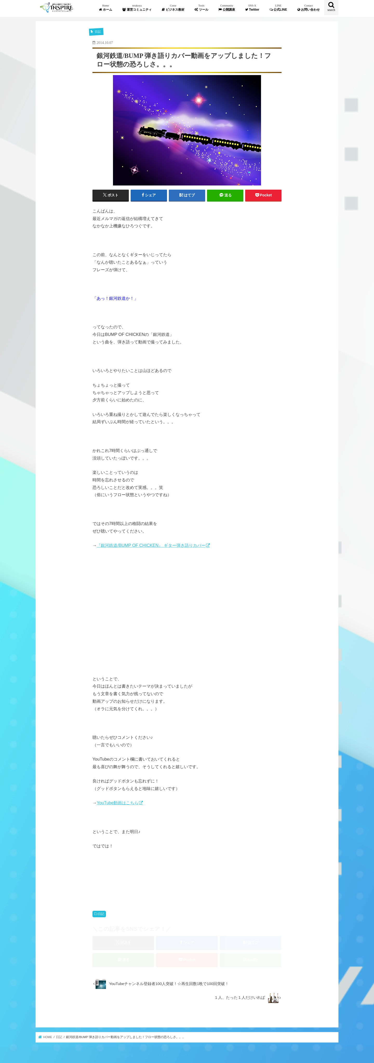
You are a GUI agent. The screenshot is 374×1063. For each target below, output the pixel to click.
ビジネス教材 (173, 7)
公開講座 (226, 7)
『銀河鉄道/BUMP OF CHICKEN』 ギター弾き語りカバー (151, 545)
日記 (101, 914)
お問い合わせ (308, 7)
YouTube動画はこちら (117, 802)
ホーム (105, 7)
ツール (201, 7)
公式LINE (278, 7)
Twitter (252, 7)
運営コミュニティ (136, 7)
